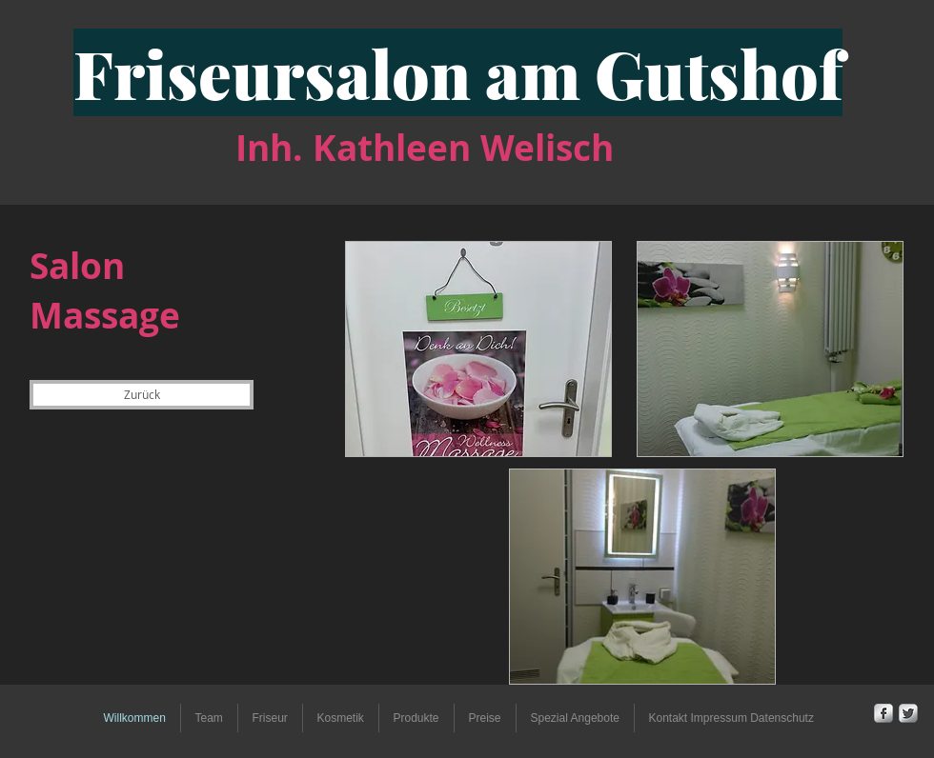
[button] (270, 718)
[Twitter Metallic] (908, 713)
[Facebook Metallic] (883, 713)
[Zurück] (142, 394)
